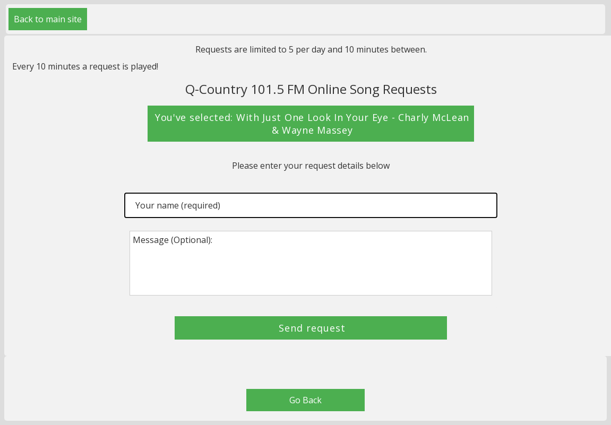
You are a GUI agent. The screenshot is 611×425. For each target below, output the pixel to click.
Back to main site (48, 19)
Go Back (305, 400)
